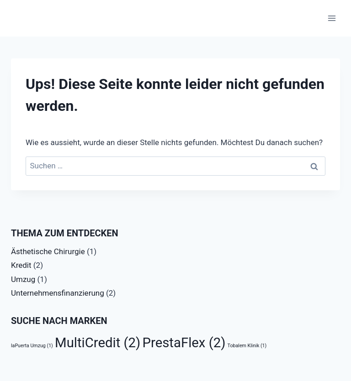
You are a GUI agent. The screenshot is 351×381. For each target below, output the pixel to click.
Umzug (23, 279)
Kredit (21, 265)
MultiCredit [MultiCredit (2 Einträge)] (97, 342)
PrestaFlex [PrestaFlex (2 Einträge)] (184, 342)
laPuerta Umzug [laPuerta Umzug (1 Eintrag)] (32, 346)
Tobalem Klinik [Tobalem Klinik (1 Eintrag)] (247, 346)
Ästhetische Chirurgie (48, 251)
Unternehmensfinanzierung (57, 292)
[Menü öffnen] (331, 18)
